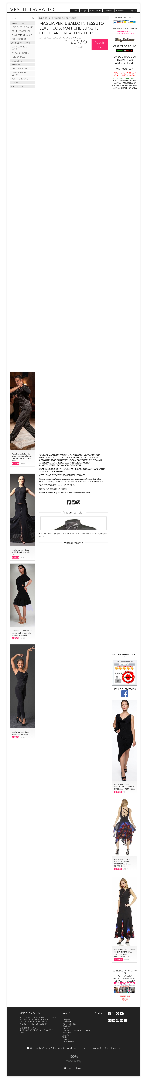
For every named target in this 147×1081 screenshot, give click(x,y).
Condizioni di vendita (70, 1026)
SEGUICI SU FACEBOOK (125, 689)
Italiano (79, 1068)
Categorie (66, 1019)
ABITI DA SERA (17, 86)
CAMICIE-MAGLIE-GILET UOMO (64, 18)
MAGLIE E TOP (17, 61)
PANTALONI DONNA (20, 53)
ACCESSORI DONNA (20, 39)
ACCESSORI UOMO (20, 79)
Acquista (100, 44)
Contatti (108, 10)
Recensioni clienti (69, 1041)
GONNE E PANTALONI (20, 43)
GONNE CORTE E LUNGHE (19, 48)
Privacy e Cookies (69, 1024)
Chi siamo (66, 1028)
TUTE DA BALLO (18, 57)
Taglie (133, 10)
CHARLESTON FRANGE (22, 35)
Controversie (67, 1039)
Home (74, 10)
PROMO (14, 83)
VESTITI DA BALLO (32, 9)
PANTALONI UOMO (20, 68)
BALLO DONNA (17, 23)
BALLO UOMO (44, 18)
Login (83, 10)
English (71, 1068)
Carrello (95, 10)
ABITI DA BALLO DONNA (22, 27)
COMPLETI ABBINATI (21, 31)
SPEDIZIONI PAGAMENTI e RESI (76, 1030)
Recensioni (121, 10)
